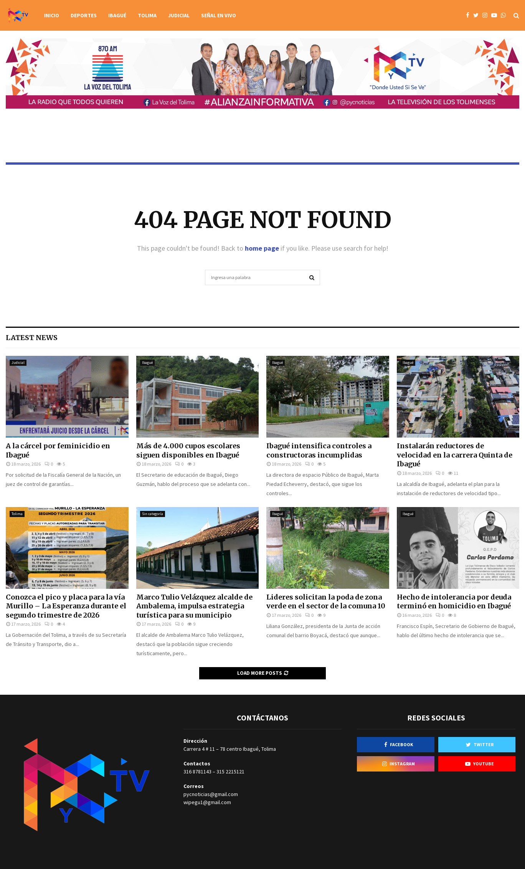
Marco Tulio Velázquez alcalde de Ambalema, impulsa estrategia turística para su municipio (194, 606)
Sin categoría (152, 513)
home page (262, 248)
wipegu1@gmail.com (207, 802)
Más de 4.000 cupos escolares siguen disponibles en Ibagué (188, 450)
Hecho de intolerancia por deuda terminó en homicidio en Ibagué (454, 601)
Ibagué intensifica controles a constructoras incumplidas (318, 450)
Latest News (32, 337)
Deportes (84, 15)
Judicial (179, 15)
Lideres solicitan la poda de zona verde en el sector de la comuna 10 (325, 601)
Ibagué (117, 15)
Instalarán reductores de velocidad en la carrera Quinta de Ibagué (454, 454)
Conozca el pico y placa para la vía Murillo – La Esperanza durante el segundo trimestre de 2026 (66, 606)
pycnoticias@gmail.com (210, 794)
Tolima (147, 15)
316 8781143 (197, 771)
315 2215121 (230, 771)
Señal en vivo (218, 15)
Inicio (51, 15)
